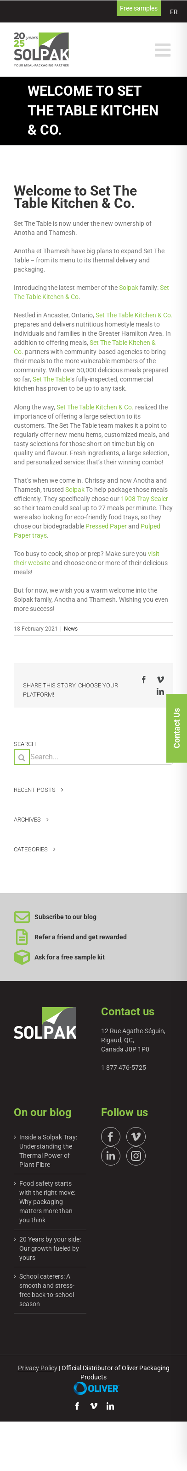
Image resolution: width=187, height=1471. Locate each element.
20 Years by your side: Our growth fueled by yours (50, 1248)
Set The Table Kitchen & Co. (134, 315)
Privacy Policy (37, 1368)
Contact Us (176, 734)
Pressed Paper (106, 526)
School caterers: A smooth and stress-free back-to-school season (46, 1290)
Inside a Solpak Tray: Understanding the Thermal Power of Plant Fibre (48, 1150)
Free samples (139, 8)
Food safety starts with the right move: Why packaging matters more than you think (47, 1202)
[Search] (22, 757)
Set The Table (51, 379)
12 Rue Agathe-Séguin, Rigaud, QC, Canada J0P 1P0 (133, 1040)
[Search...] (93, 757)
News (71, 629)
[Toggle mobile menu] (164, 50)
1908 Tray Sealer (144, 498)
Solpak (128, 287)
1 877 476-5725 (123, 1067)
